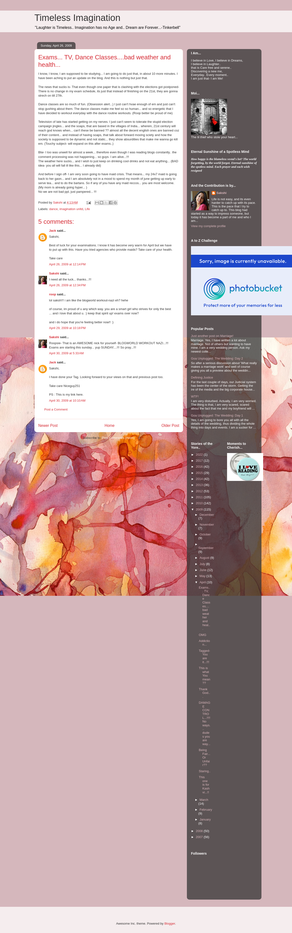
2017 (200, 460)
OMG (202, 635)
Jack (52, 230)
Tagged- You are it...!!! (204, 656)
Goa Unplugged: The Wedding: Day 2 (217, 358)
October (205, 534)
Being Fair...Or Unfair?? (204, 757)
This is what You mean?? (204, 675)
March (204, 800)
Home (110, 425)
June (203, 570)
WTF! (195, 396)
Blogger (169, 923)
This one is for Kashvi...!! (204, 784)
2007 (200, 837)
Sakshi (54, 273)
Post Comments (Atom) (118, 438)
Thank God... (204, 692)
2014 (200, 479)
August (205, 558)
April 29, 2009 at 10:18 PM (67, 328)
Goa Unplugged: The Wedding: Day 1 (217, 415)
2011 (200, 497)
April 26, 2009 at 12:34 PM (67, 285)
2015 (200, 473)
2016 (200, 466)
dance (53, 209)
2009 (200, 509)
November (207, 524)
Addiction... (204, 643)
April (203, 582)
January (205, 819)
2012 (200, 491)
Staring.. (204, 771)
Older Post (170, 425)
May (203, 576)
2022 (200, 454)
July (203, 564)
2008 (200, 831)
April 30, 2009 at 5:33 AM (66, 353)
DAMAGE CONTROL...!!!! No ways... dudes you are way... (204, 723)
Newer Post (48, 425)
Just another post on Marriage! (212, 336)
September (206, 548)
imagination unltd (71, 209)
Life (87, 209)
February (206, 809)
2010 (200, 503)
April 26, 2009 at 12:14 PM (67, 264)
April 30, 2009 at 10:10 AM (67, 400)
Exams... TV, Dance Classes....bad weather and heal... (204, 608)
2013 (200, 485)
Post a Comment (56, 409)
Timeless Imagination (77, 18)
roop (52, 294)
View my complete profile (208, 226)
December (207, 514)
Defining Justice (202, 377)
